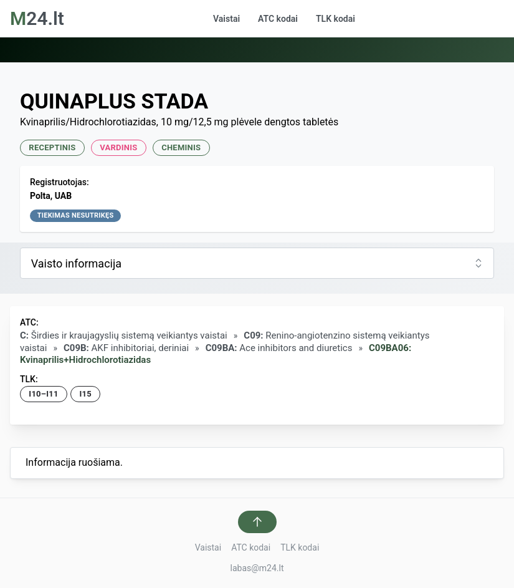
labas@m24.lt (257, 568)
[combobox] (257, 263)
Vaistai (226, 19)
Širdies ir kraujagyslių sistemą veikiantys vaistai (123, 335)
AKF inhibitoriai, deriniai (126, 348)
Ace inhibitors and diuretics (279, 348)
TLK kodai (335, 19)
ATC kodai (278, 19)
